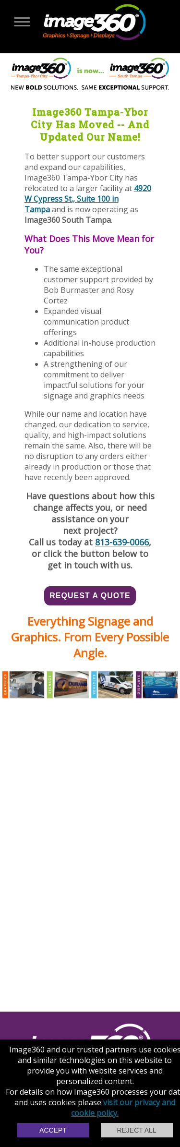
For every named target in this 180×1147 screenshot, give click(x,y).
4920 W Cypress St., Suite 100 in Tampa (87, 199)
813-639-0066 (122, 542)
